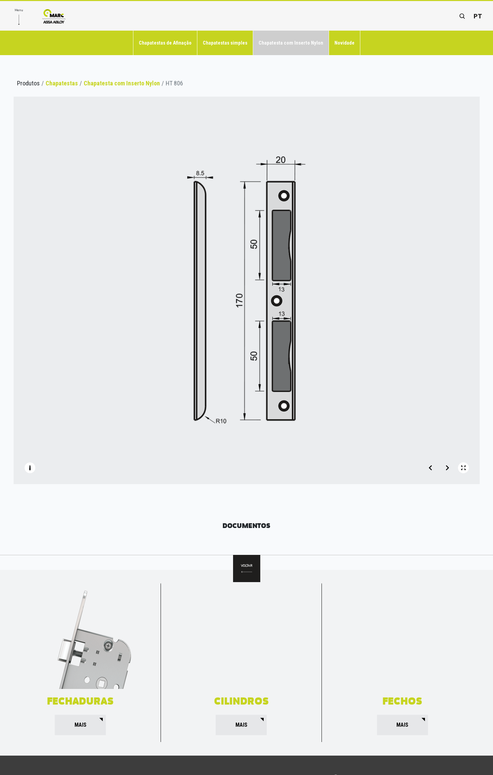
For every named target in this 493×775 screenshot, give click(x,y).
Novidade (344, 43)
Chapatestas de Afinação (165, 43)
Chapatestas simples (225, 43)
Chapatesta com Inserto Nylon (291, 43)
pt (478, 16)
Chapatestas (62, 83)
